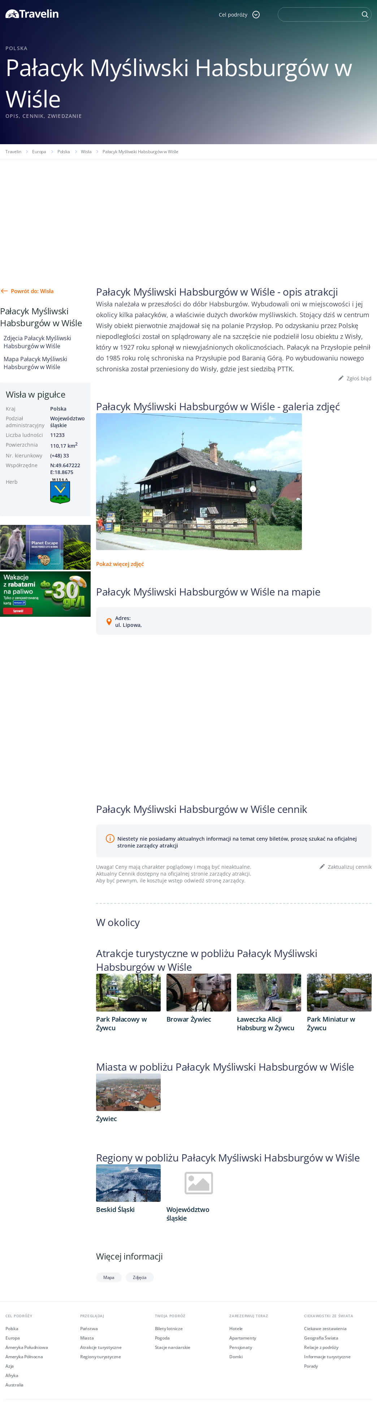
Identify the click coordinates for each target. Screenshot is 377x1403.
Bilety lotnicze (169, 1328)
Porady (311, 1366)
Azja (9, 1366)
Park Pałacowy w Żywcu (121, 1023)
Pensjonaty (240, 1347)
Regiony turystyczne (100, 1357)
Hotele (236, 1328)
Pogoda (162, 1338)
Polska (63, 152)
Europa (39, 152)
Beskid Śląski (115, 1209)
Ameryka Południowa (26, 1347)
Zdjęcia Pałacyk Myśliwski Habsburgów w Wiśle (37, 342)
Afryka (11, 1375)
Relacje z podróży (321, 1347)
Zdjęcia (140, 1277)
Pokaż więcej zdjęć (120, 563)
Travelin (13, 152)
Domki (235, 1357)
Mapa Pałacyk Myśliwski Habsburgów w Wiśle (35, 363)
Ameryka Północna (24, 1357)
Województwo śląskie (187, 1213)
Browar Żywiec (188, 1019)
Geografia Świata (321, 1338)
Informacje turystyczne (327, 1357)
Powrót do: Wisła (32, 291)
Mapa (108, 1277)
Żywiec (106, 1118)
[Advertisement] (188, 213)
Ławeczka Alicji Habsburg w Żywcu (265, 1023)
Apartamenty (242, 1338)
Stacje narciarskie (172, 1347)
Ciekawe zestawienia (325, 1328)
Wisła (86, 152)
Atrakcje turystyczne (101, 1347)
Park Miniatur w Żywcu (331, 1023)
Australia (14, 1385)
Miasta (87, 1338)
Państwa (89, 1328)
